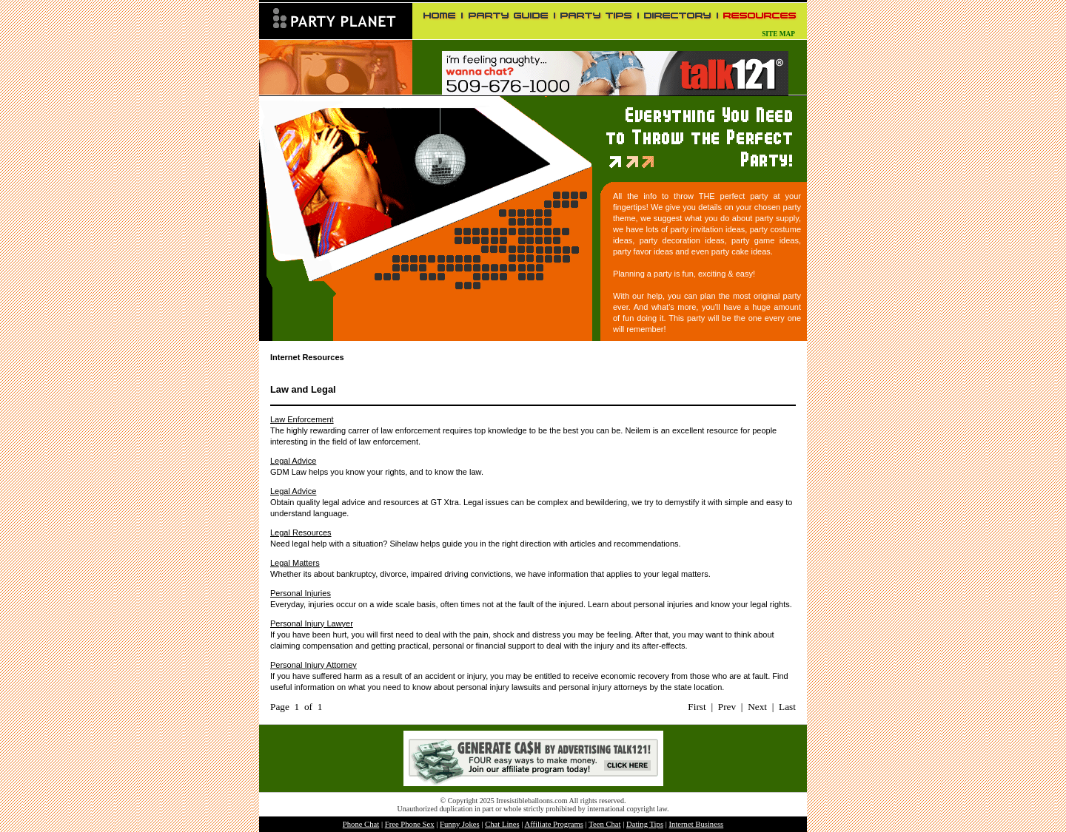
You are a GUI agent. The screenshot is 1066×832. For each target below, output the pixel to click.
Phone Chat (361, 824)
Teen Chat (604, 824)
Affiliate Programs (553, 824)
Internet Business (696, 824)
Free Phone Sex (410, 824)
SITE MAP (778, 34)
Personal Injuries (300, 593)
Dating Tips (644, 824)
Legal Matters (295, 562)
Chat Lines (502, 824)
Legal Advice (293, 460)
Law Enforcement (302, 419)
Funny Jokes (460, 824)
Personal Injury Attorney (313, 664)
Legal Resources (301, 532)
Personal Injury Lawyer (311, 623)
